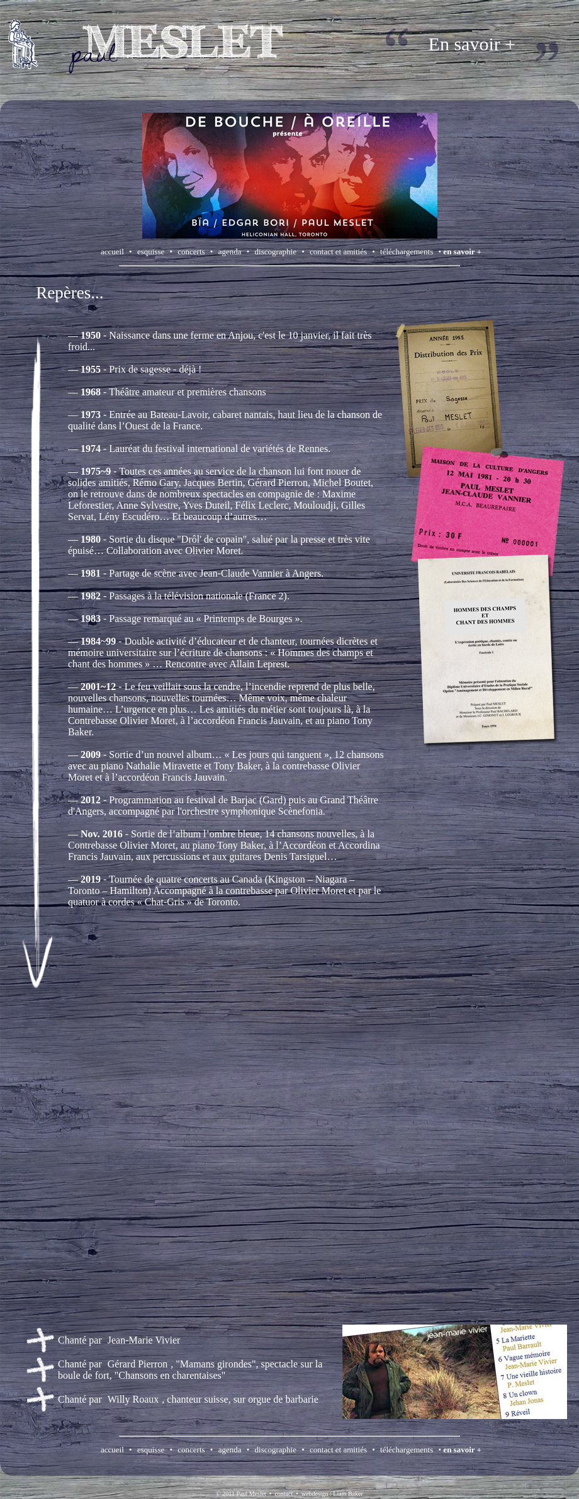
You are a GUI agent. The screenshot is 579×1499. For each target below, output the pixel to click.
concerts (191, 251)
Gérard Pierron (138, 1364)
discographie (275, 251)
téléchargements (406, 251)
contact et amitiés (338, 251)
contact (283, 1493)
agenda (230, 251)
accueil (112, 251)
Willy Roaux (133, 1399)
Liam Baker (348, 1493)
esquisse (150, 251)
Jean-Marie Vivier (144, 1340)
